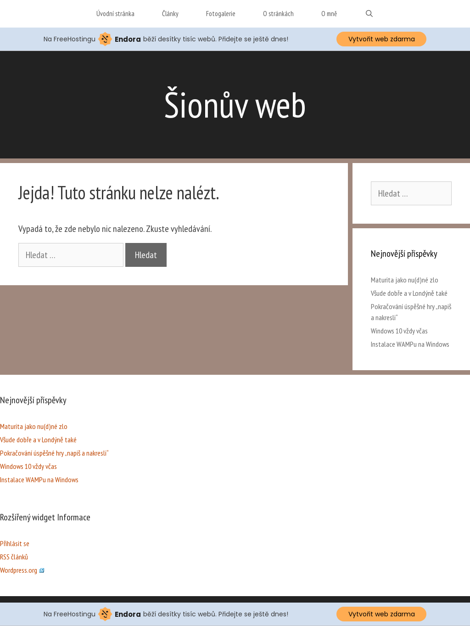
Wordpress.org (22, 570)
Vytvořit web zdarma (381, 39)
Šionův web (235, 104)
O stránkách (278, 13)
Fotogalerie (220, 13)
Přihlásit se (14, 543)
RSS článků (14, 556)
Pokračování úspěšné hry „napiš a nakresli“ (54, 452)
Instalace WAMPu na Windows (410, 344)
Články (170, 13)
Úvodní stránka (115, 13)
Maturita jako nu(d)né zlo (404, 279)
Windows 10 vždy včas (399, 330)
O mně (329, 13)
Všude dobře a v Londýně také (409, 293)
